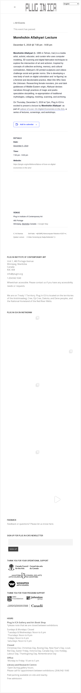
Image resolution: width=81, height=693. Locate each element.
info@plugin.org (15, 273)
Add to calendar (27, 124)
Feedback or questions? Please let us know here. (30, 523)
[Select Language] (71, 4)
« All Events (19, 23)
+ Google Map (42, 224)
